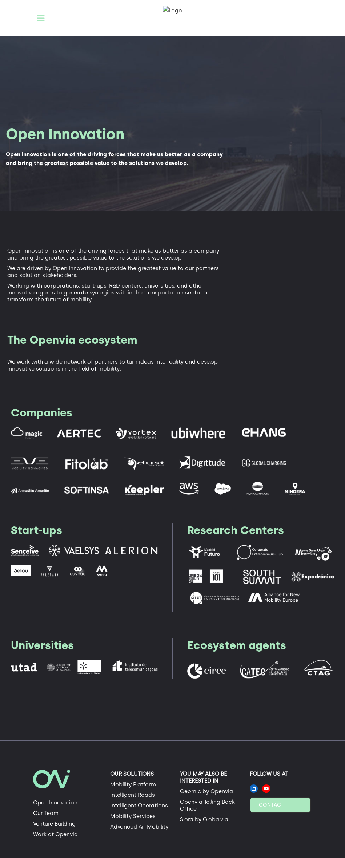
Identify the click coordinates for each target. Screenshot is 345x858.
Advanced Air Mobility (139, 826)
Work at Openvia (55, 834)
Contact (271, 805)
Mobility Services (133, 816)
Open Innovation (55, 802)
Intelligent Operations (139, 805)
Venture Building (54, 824)
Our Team (46, 813)
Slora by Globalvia (204, 819)
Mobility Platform (133, 784)
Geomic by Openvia (206, 791)
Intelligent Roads (132, 795)
